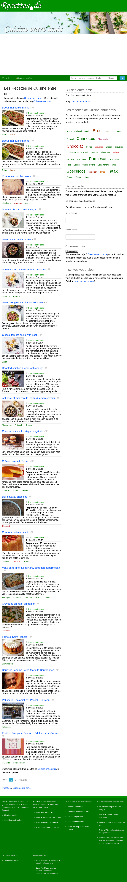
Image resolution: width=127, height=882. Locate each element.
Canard (119, 131)
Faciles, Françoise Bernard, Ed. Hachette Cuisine (30, 733)
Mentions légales (10, 815)
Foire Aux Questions (75, 817)
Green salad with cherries (17, 239)
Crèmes (24, 490)
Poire (27, 203)
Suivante (23, 780)
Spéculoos (76, 171)
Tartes (102, 172)
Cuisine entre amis (33, 98)
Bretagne (109, 131)
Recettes (6, 78)
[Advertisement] (63, 55)
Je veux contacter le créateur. (47, 822)
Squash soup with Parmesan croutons (24, 269)
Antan (15, 490)
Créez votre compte (97, 254)
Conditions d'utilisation (13, 820)
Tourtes (79, 177)
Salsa (4, 362)
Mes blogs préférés (23, 78)
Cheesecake (103, 139)
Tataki (4, 134)
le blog (38, 827)
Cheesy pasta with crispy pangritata (22, 431)
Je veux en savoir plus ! (45, 812)
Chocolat (18, 203)
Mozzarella (7, 425)
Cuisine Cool (104, 838)
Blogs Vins (103, 822)
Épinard (38, 597)
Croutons (6, 296)
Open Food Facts (42, 868)
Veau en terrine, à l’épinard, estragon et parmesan (31, 567)
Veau (47, 597)
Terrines (28, 597)
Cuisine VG (103, 830)
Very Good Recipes (11, 860)
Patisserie (6, 727)
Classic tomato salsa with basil (19, 334)
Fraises (17, 561)
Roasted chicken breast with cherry (22, 368)
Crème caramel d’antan (15, 461)
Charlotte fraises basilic (15, 532)
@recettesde (48, 827)
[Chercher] (122, 78)
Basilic (27, 561)
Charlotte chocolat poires (16, 176)
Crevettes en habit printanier (18, 603)
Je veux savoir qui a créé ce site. (48, 817)
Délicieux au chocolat (14, 496)
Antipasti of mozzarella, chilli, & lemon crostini (28, 398)
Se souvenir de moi (76, 246)
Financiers (105, 152)
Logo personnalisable (76, 822)
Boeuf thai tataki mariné (15, 107)
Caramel (5, 490)
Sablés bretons (88, 165)
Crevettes (6, 631)
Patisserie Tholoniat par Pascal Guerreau (26, 700)
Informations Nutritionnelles (49, 860)
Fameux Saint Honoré (14, 636)
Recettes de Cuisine (9, 802)
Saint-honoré (7, 664)
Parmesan (17, 296)
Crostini (29, 425)
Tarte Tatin (92, 172)
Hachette (6, 763)
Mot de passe (71, 230)
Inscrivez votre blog (75, 807)
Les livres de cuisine (107, 814)
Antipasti (18, 425)
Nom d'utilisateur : (73, 213)
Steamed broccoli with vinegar (19, 209)
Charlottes (6, 203)
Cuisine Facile (19, 763)
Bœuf (12, 134)
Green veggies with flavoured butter (22, 302)
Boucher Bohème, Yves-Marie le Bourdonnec (28, 670)
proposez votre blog (84, 281)
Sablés (77, 165)
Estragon (6, 597)
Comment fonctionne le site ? (79, 812)
